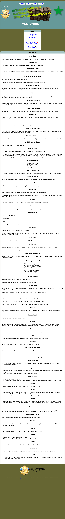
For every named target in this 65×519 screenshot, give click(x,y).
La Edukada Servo (32, 34)
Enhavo (28, 3)
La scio (37, 45)
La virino (30, 47)
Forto (31, 43)
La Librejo (32, 36)
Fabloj (32, 39)
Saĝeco (27, 42)
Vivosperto (32, 42)
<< (58, 462)
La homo (33, 45)
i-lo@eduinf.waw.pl (22, 478)
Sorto (28, 43)
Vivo (37, 43)
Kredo (34, 43)
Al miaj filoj (32, 46)
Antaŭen (40, 3)
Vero (37, 46)
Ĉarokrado (34, 47)
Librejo (22, 3)
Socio (28, 46)
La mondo (28, 45)
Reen (35, 3)
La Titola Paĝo (32, 37)
